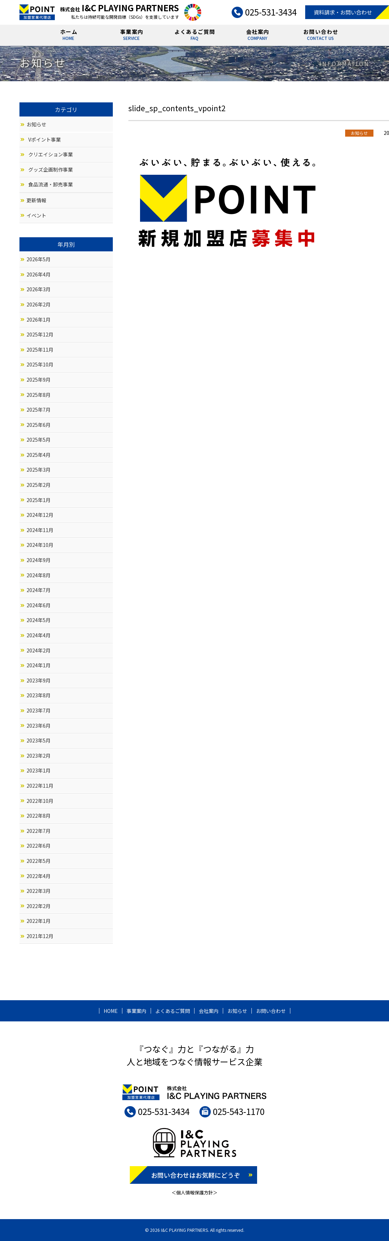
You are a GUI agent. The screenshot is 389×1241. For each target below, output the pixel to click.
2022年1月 (39, 920)
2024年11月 (40, 529)
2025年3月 (39, 469)
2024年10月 (40, 544)
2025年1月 (39, 499)
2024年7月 (39, 589)
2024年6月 (39, 605)
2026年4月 (39, 274)
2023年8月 (39, 695)
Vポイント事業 (44, 139)
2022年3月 (39, 890)
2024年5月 (39, 620)
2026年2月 (39, 304)
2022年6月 (39, 845)
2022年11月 (40, 785)
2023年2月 (39, 755)
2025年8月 (39, 394)
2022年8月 (39, 815)
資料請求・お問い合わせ (343, 12)
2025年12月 (40, 334)
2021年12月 (40, 935)
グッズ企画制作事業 (50, 169)
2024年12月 (40, 514)
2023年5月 (39, 740)
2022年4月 (39, 875)
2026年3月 (39, 289)
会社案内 (257, 36)
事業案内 (132, 36)
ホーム (69, 36)
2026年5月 (39, 259)
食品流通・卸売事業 (50, 184)
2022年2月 (39, 905)
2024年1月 (39, 665)
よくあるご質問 (194, 36)
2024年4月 (39, 635)
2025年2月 (39, 484)
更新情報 (36, 200)
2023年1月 (39, 770)
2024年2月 (39, 650)
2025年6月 (39, 424)
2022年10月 (40, 800)
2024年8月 (39, 575)
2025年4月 (39, 454)
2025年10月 (40, 364)
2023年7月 (39, 710)
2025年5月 (39, 439)
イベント (36, 215)
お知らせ (36, 124)
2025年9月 (39, 379)
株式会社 (119, 9)
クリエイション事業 (50, 154)
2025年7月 (39, 409)
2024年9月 (39, 559)
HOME (111, 1011)
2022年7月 (39, 830)
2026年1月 (39, 319)
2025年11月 (40, 349)
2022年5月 (39, 860)
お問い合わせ (320, 36)
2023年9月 (39, 680)
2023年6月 (39, 725)
